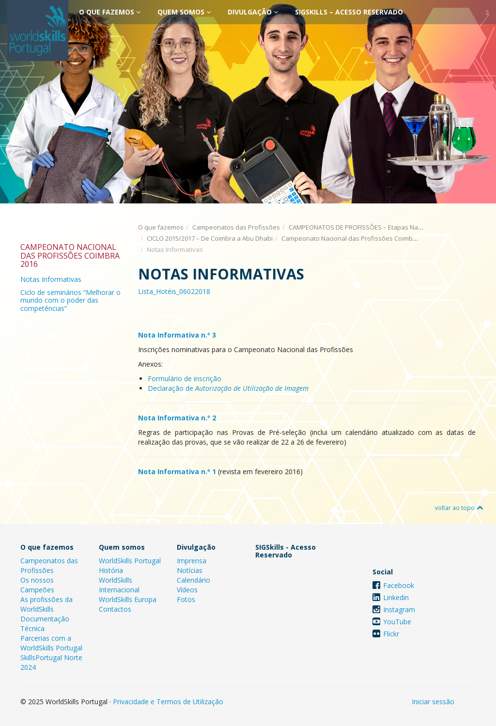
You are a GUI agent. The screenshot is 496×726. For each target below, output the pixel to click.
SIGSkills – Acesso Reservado (349, 11)
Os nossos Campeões (37, 584)
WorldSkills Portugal (130, 560)
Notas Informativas (50, 279)
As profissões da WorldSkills (46, 604)
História (111, 570)
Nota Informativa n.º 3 (177, 335)
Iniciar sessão (433, 701)
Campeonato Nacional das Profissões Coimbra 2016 (357, 238)
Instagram (399, 609)
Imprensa (191, 560)
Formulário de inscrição (184, 378)
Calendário (193, 580)
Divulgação (253, 11)
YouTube (397, 621)
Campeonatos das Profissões (236, 227)
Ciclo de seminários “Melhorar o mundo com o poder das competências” (70, 300)
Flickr (391, 633)
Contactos (115, 609)
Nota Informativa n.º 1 (177, 471)
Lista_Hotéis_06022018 (174, 291)
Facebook (398, 585)
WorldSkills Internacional (119, 584)
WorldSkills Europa (127, 599)
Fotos (186, 599)
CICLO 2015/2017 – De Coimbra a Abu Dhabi (210, 238)
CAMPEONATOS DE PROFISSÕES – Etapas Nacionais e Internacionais (388, 227)
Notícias (189, 570)
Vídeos (187, 589)
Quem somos (184, 11)
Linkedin (396, 597)
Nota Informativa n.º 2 (177, 417)
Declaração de (228, 388)
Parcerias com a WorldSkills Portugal (51, 642)
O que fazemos (109, 11)
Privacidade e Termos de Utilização (168, 701)
